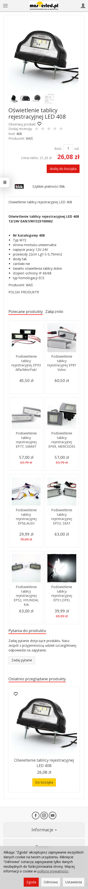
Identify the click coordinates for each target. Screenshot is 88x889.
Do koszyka (44, 782)
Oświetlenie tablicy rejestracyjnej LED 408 (44, 762)
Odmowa (51, 882)
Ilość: (58, 148)
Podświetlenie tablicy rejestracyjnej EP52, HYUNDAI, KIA (26, 596)
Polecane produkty (25, 311)
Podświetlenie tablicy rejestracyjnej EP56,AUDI (26, 517)
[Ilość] (68, 148)
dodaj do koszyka (63, 168)
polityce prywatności (52, 871)
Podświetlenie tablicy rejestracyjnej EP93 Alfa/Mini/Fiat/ (26, 363)
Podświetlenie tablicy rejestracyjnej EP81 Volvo (62, 363)
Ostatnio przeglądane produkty (37, 678)
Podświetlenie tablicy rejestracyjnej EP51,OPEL (61, 594)
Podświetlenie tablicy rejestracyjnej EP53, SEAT (61, 517)
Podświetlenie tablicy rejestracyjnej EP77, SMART (26, 440)
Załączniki (54, 311)
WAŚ (29, 138)
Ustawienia (73, 882)
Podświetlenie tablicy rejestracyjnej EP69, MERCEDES (61, 440)
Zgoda (31, 882)
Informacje (44, 830)
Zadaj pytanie (21, 660)
